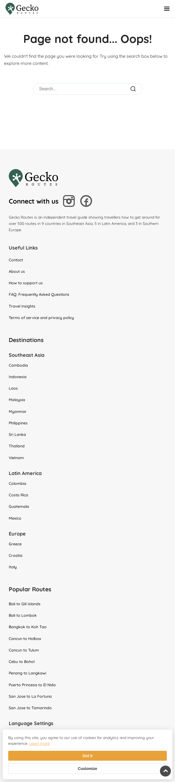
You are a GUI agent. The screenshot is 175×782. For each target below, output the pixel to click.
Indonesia (18, 376)
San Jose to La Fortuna (30, 696)
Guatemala (19, 506)
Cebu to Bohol (22, 661)
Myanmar (18, 411)
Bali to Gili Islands (25, 603)
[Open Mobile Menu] (167, 9)
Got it (87, 756)
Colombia (17, 483)
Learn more (39, 743)
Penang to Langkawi (27, 673)
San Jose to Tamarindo (30, 707)
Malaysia (17, 399)
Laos (13, 388)
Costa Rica (18, 495)
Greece (15, 543)
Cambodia (18, 365)
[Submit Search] (133, 89)
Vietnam (16, 457)
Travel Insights (22, 306)
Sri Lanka (17, 434)
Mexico (15, 518)
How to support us (26, 282)
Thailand (17, 446)
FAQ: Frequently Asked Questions (39, 294)
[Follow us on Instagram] (70, 202)
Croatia (15, 555)
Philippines (18, 423)
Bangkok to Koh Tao (28, 626)
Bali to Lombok (23, 615)
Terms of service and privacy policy (41, 317)
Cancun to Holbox (25, 638)
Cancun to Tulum (24, 650)
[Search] (81, 89)
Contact (16, 259)
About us (17, 271)
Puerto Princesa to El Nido (32, 684)
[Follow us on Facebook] (87, 201)
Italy (13, 566)
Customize (87, 768)
